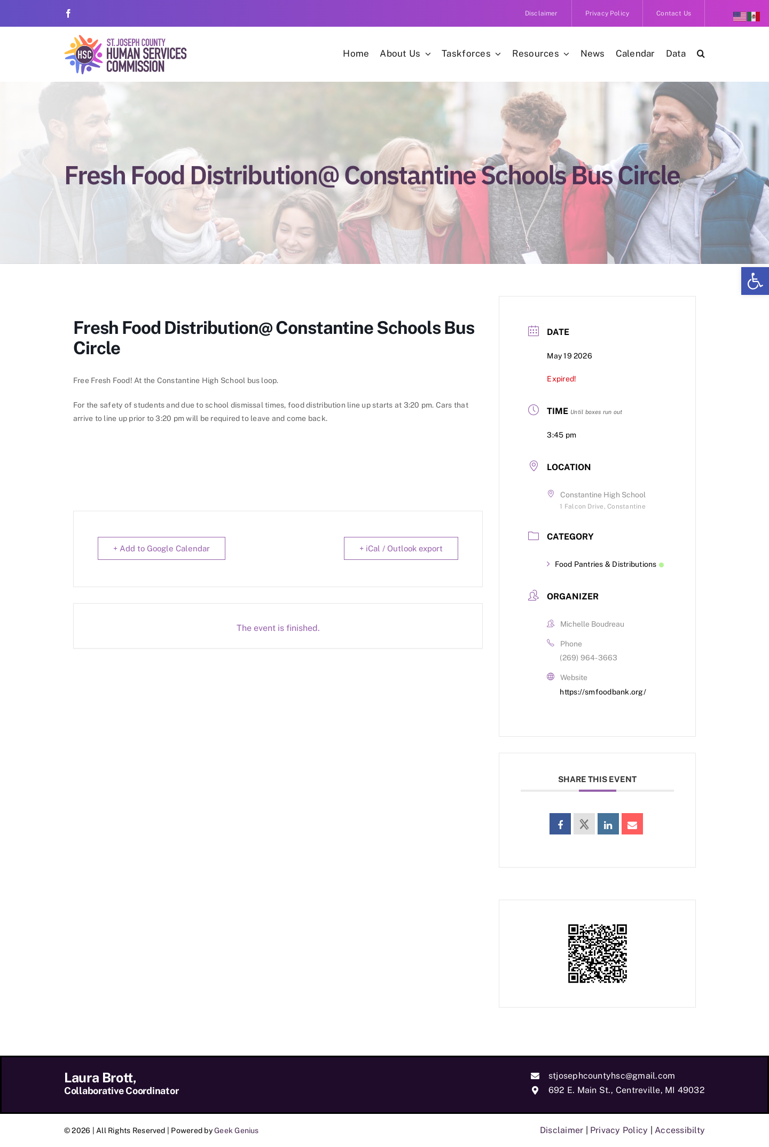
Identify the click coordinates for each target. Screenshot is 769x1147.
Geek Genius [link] (236, 1130)
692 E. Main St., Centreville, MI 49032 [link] (626, 1090)
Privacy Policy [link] (619, 1130)
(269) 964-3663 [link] (588, 657)
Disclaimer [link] (561, 1130)
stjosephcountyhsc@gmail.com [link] (611, 1076)
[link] (755, 281)
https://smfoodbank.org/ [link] (603, 692)
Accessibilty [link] (680, 1130)
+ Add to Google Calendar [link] (161, 548)
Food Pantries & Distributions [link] (605, 564)
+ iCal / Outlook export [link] (401, 548)
